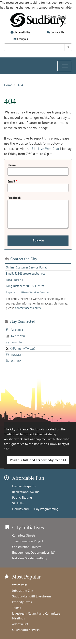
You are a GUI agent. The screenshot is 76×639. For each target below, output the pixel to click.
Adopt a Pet (20, 624)
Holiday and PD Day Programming (35, 509)
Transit (16, 608)
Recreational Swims (25, 492)
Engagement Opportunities (33, 552)
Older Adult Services (26, 630)
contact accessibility (28, 308)
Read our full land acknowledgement (36, 460)
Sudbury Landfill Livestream (31, 596)
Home (8, 85)
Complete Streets (24, 535)
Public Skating (22, 497)
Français (22, 39)
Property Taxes (22, 602)
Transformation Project (27, 541)
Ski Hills (18, 503)
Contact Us (57, 32)
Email (11, 181)
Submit (38, 240)
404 (20, 85)
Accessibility (22, 32)
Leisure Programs (24, 486)
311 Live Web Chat (45, 148)
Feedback (14, 198)
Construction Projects (26, 547)
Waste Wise (20, 585)
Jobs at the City (22, 590)
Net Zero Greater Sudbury (29, 558)
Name (11, 165)
